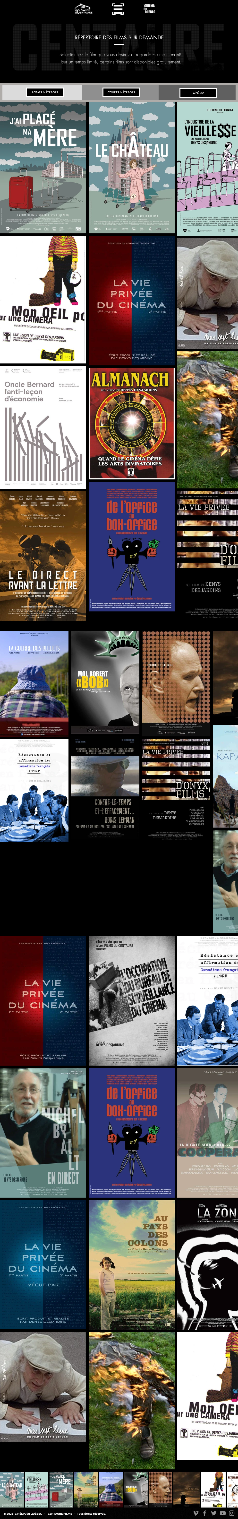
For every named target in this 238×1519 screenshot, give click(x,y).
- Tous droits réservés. (90, 1513)
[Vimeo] (195, 1513)
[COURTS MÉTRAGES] (121, 92)
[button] (118, 9)
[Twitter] (213, 1513)
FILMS (68, 1513)
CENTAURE (55, 1513)
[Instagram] (231, 1513)
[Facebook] (204, 1513)
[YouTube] (222, 1513)
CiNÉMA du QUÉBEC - (30, 1513)
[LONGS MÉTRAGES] (45, 92)
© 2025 (9, 1513)
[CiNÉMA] (198, 93)
